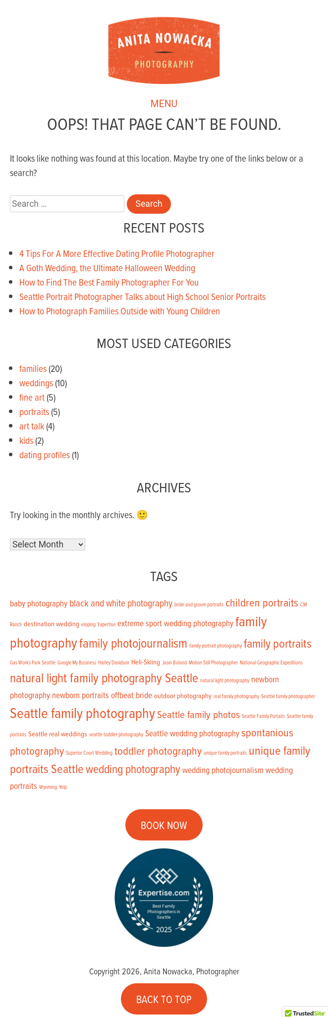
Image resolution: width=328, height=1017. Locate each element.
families (33, 368)
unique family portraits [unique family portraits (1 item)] (225, 752)
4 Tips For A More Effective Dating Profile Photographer (117, 253)
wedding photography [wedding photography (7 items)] (133, 769)
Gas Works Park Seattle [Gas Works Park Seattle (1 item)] (32, 662)
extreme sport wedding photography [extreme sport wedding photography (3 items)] (175, 623)
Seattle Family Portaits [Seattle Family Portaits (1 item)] (263, 716)
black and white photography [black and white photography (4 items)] (120, 602)
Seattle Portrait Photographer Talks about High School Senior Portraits (142, 296)
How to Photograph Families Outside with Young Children (119, 310)
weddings (36, 382)
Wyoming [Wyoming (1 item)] (48, 786)
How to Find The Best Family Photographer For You (109, 282)
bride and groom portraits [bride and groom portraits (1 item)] (198, 604)
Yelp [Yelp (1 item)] (63, 786)
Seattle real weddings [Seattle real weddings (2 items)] (57, 733)
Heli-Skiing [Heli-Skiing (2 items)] (145, 662)
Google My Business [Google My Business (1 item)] (76, 662)
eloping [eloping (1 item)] (88, 624)
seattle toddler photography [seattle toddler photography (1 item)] (116, 734)
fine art (32, 397)
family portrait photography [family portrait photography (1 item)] (215, 645)
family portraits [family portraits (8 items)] (278, 643)
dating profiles (44, 454)
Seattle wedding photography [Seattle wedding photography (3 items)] (192, 733)
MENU (164, 108)
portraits (34, 411)
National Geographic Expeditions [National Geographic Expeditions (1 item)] (271, 662)
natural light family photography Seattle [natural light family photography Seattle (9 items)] (104, 677)
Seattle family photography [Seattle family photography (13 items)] (82, 712)
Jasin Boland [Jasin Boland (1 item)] (174, 662)
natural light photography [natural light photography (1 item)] (224, 680)
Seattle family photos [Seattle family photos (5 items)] (198, 714)
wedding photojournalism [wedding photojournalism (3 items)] (223, 770)
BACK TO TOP (164, 998)
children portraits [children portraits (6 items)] (261, 602)
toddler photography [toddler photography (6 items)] (158, 750)
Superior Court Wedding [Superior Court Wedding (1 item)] (89, 752)
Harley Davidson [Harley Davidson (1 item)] (113, 662)
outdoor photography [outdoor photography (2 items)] (183, 695)
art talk (31, 425)
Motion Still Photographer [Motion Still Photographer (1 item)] (213, 662)
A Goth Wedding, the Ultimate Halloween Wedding (107, 267)
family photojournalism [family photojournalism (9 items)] (133, 643)
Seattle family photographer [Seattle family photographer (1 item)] (288, 696)
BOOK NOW (164, 825)
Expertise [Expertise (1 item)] (106, 624)
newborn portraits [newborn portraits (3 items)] (80, 695)
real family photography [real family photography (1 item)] (236, 696)
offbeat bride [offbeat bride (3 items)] (131, 695)
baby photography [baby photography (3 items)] (38, 603)
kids (26, 440)
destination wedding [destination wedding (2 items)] (51, 623)
